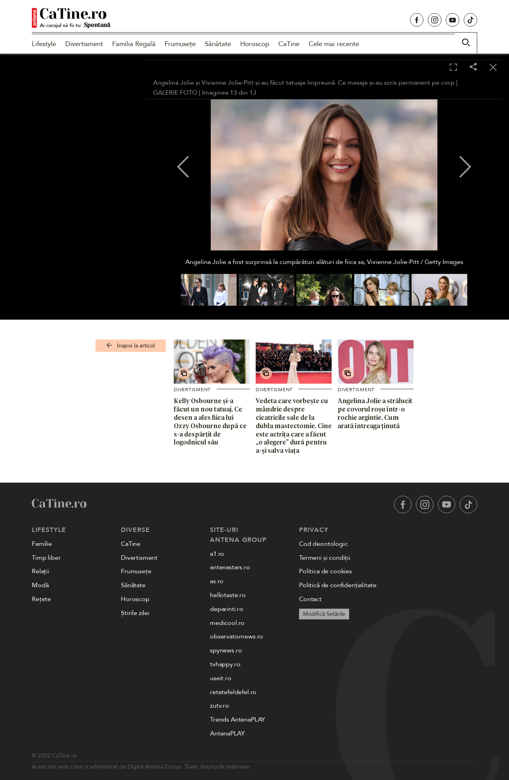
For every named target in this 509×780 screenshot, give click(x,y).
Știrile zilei (135, 613)
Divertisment (84, 44)
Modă (40, 585)
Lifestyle (44, 44)
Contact (310, 599)
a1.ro (217, 553)
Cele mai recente (334, 44)
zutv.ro (219, 705)
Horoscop (254, 44)
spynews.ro (226, 650)
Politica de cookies (325, 571)
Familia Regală (133, 44)
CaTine (288, 44)
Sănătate (218, 44)
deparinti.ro (226, 609)
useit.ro (220, 678)
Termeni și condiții (324, 557)
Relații (40, 571)
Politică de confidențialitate (337, 585)
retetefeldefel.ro (233, 692)
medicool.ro (227, 623)
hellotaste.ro (228, 595)
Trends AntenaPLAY (237, 719)
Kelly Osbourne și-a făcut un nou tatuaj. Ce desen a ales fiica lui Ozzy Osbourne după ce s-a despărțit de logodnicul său (210, 421)
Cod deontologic (323, 543)
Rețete (41, 599)
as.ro (216, 581)
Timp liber (46, 557)
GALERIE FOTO (175, 92)
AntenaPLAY (227, 733)
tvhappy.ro (225, 664)
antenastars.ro (230, 567)
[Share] (473, 67)
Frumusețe (180, 44)
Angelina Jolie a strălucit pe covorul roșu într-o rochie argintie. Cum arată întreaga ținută (375, 413)
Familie (42, 543)
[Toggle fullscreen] (453, 67)
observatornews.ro (236, 636)
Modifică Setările (324, 614)
